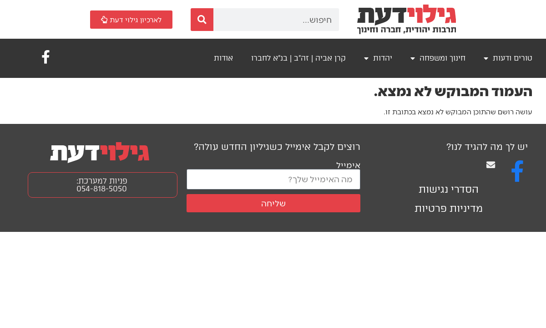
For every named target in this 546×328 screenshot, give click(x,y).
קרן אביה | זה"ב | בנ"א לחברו (298, 58)
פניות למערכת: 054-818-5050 (101, 184)
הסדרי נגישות (449, 189)
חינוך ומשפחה (437, 58)
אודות (223, 58)
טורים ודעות (508, 58)
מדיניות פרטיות (449, 208)
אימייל (348, 164)
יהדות (378, 58)
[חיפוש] (202, 19)
